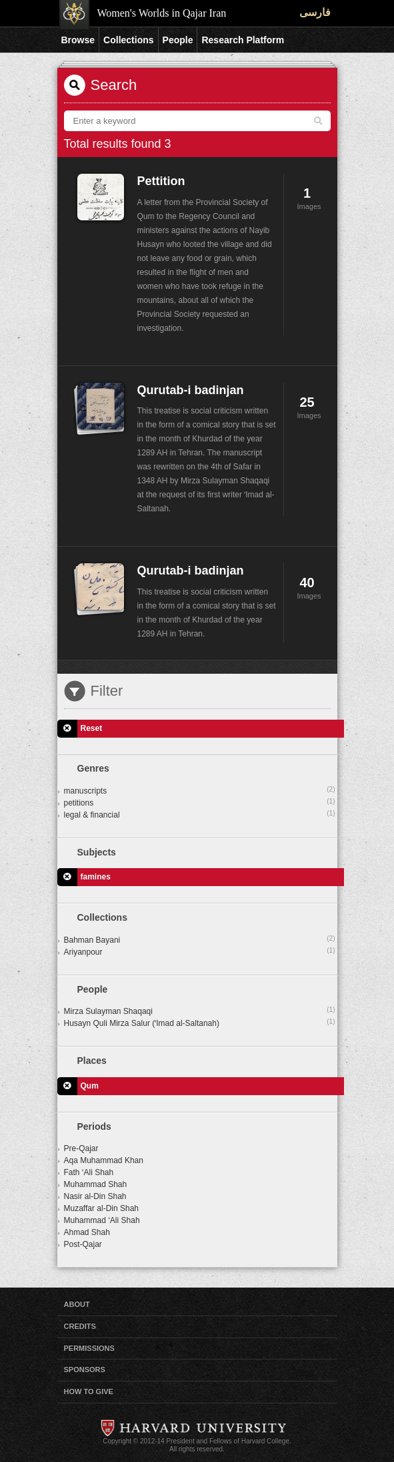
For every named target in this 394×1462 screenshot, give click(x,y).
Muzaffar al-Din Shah (101, 1208)
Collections (128, 40)
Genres (93, 768)
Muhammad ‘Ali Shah (102, 1220)
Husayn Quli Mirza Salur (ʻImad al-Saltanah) (199, 1022)
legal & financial (199, 814)
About (77, 1304)
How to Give (88, 1391)
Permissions (89, 1348)
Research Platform (242, 40)
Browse (78, 40)
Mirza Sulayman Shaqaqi (199, 1010)
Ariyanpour (199, 951)
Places (92, 1060)
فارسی (315, 12)
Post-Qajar (83, 1244)
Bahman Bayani (199, 939)
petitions (199, 802)
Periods (94, 1126)
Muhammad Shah (95, 1184)
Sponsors (84, 1369)
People (178, 40)
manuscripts (199, 790)
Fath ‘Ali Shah (89, 1172)
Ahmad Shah (87, 1232)
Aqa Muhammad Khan (103, 1160)
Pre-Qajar (81, 1148)
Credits (80, 1326)
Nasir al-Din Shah (95, 1196)
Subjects (96, 852)
